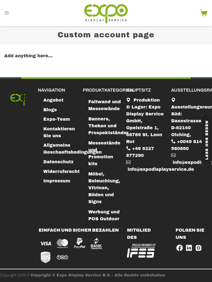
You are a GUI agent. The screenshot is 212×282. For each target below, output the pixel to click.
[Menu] (6, 13)
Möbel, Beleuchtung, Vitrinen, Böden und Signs (104, 188)
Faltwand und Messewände (104, 105)
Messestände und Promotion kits (104, 153)
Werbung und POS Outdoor (104, 215)
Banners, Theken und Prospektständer (108, 126)
